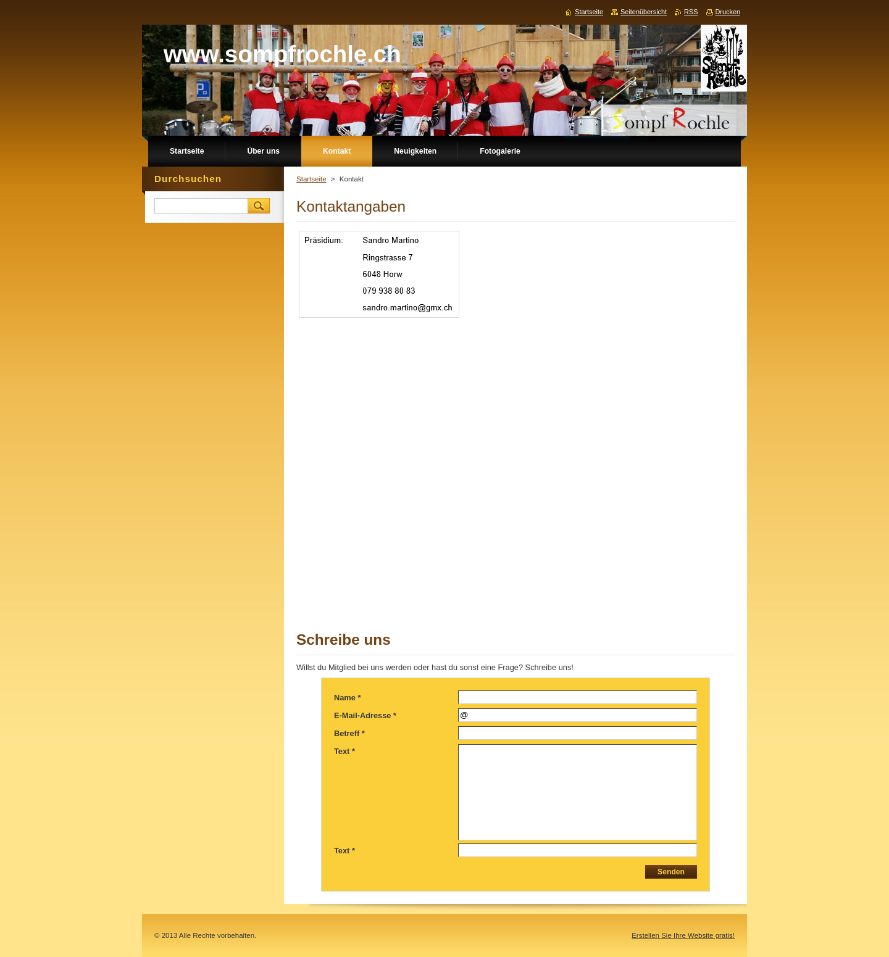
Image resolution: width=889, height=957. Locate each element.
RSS (691, 11)
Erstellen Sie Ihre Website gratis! (683, 935)
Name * (347, 697)
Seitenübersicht (643, 11)
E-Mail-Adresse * (365, 715)
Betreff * (349, 733)
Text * (344, 751)
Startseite (311, 179)
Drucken (728, 11)
